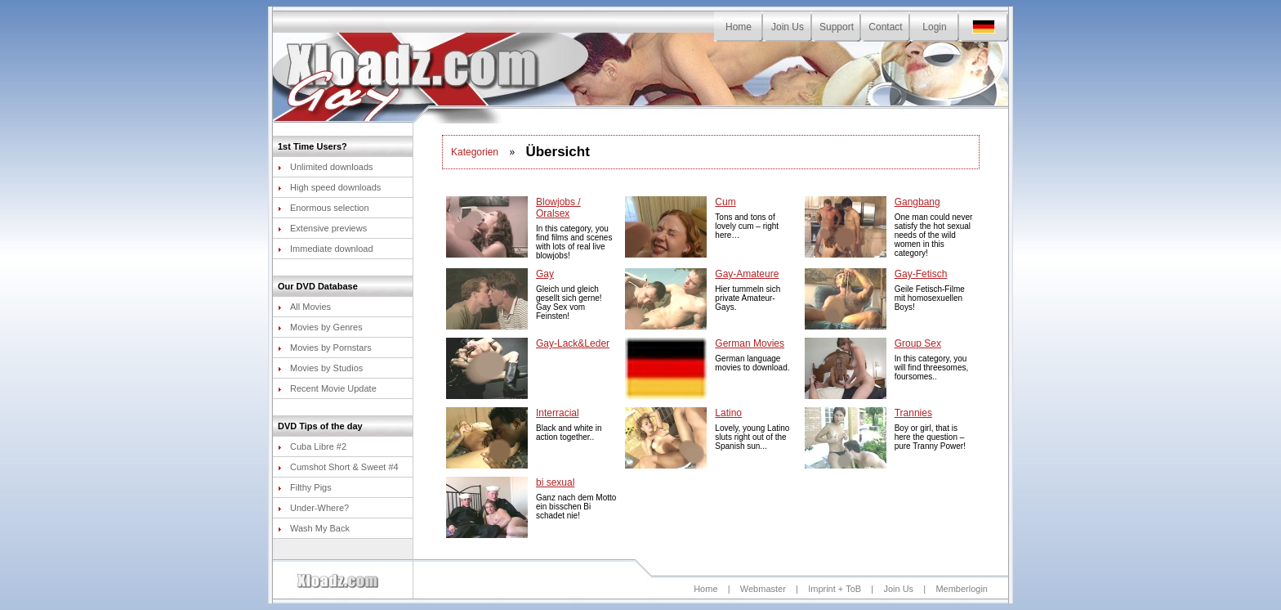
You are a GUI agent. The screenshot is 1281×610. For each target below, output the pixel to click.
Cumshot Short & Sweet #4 (338, 467)
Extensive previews (322, 228)
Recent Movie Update (327, 388)
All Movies (304, 307)
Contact (885, 27)
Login (934, 27)
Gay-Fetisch (921, 274)
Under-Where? (313, 508)
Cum (725, 202)
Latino (728, 413)
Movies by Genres (320, 327)
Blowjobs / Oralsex (558, 207)
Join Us (787, 27)
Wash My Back (314, 528)
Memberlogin (961, 589)
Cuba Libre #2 (312, 446)
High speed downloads (329, 187)
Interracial (557, 413)
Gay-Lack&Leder (572, 343)
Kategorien (474, 152)
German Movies (749, 343)
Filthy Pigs (305, 487)
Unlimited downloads (325, 167)
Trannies (913, 413)
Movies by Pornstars (325, 347)
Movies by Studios (320, 368)
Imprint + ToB (834, 589)
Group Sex (918, 343)
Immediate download (325, 248)
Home (738, 27)
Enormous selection (323, 208)
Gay (545, 274)
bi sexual (555, 482)
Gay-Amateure (747, 274)
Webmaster (763, 589)
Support (836, 27)
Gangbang (917, 202)
